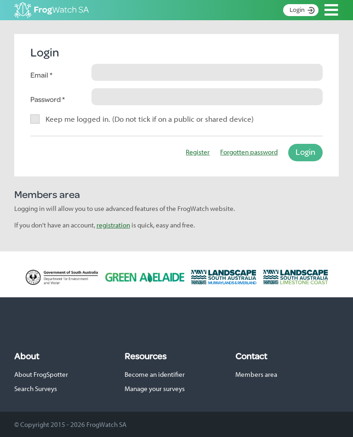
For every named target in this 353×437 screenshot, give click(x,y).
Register (198, 152)
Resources (145, 356)
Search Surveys (35, 388)
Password (46, 99)
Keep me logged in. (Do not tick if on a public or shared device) (150, 119)
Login (297, 9)
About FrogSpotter (41, 374)
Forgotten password (249, 152)
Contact (251, 356)
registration (113, 225)
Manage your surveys (155, 388)
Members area (256, 374)
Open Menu (331, 10)
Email (40, 74)
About (26, 356)
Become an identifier (155, 374)
